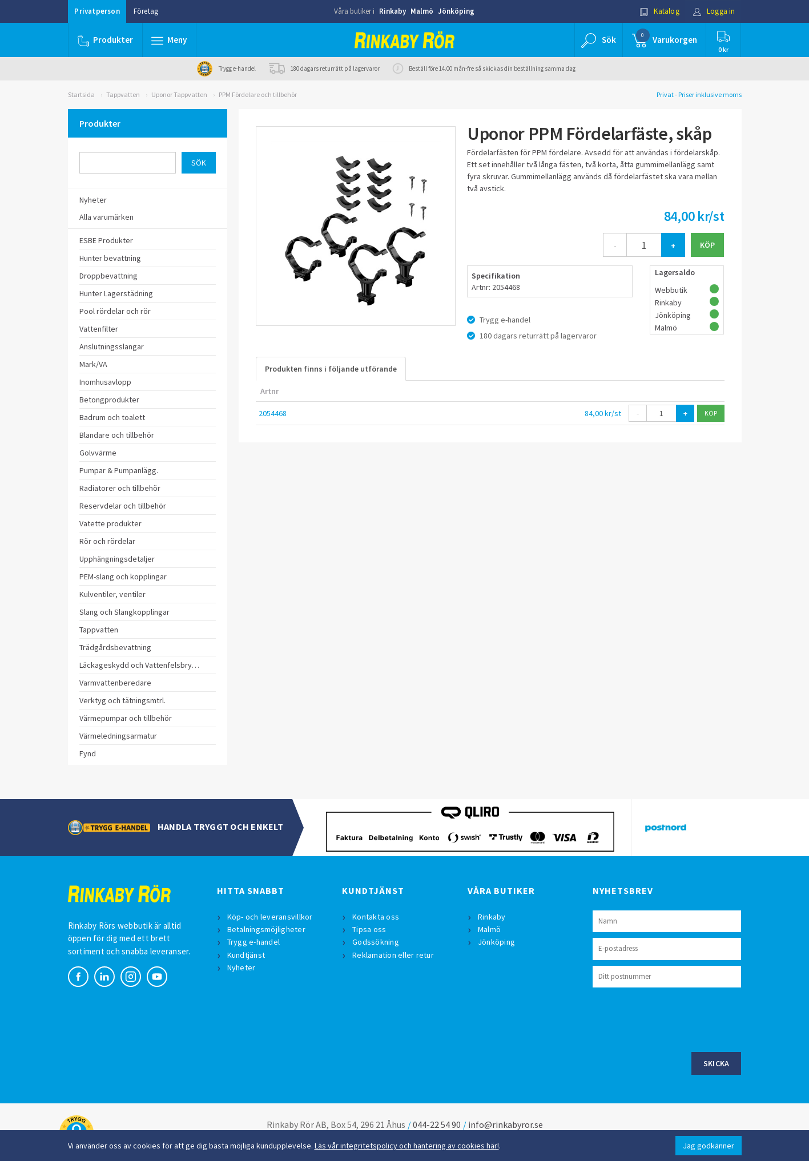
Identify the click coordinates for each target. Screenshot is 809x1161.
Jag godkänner (708, 1145)
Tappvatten (123, 94)
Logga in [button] (714, 11)
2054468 (273, 413)
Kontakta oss (375, 917)
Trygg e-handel (253, 942)
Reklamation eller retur (393, 955)
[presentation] (679, 1018)
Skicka (716, 1063)
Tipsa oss (369, 929)
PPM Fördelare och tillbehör (258, 94)
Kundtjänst (246, 955)
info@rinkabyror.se (505, 1124)
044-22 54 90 (437, 1124)
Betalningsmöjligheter (266, 929)
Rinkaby (392, 11)
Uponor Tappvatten (179, 94)
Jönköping (456, 11)
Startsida (81, 94)
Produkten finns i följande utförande (331, 369)
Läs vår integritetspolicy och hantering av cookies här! (407, 1145)
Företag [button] (146, 11)
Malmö (421, 11)
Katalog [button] (659, 11)
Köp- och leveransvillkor (270, 917)
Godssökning (375, 942)
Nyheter (241, 967)
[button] (169, 40)
